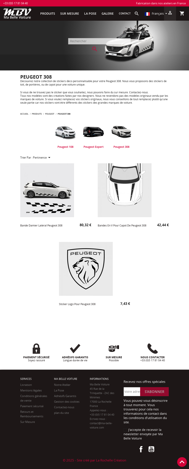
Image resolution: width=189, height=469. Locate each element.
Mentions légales (31, 390)
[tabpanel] (65, 135)
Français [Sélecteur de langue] (154, 13)
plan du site (61, 413)
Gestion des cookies (66, 402)
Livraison (26, 385)
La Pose (59, 390)
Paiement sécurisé (31, 406)
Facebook (141, 449)
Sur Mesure (27, 422)
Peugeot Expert (94, 147)
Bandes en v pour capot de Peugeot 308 (122, 225)
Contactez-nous (64, 407)
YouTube (151, 449)
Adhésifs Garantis (65, 396)
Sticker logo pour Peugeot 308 (77, 304)
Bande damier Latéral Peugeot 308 (41, 225)
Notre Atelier (62, 385)
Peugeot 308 (121, 147)
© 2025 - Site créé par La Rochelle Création (94, 460)
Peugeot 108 (65, 147)
